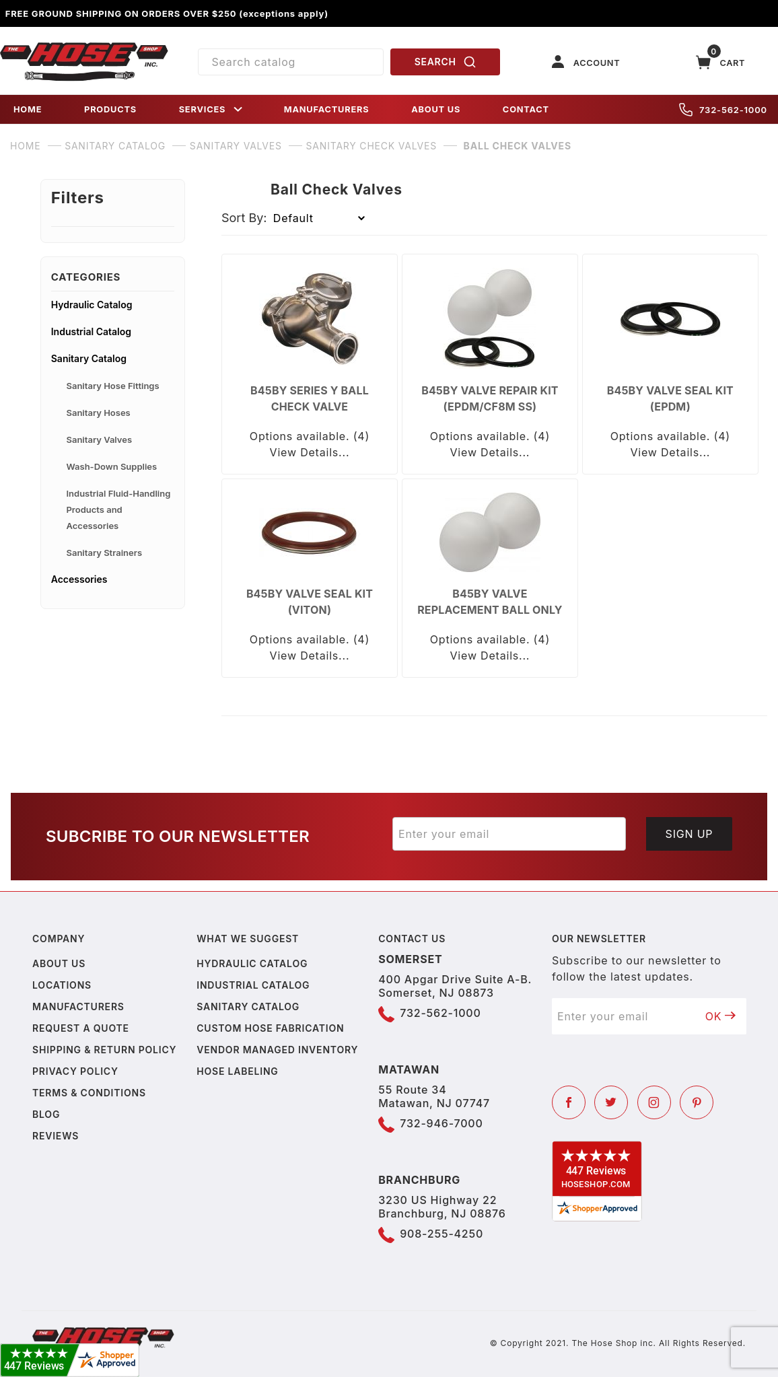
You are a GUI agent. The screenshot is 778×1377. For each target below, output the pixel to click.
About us (58, 963)
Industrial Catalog (91, 331)
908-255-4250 (441, 1233)
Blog (46, 1114)
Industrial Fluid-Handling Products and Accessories (118, 509)
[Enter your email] (509, 834)
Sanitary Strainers (104, 552)
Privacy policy (75, 1071)
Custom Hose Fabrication (270, 1028)
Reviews (55, 1135)
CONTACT (526, 109)
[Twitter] (611, 1102)
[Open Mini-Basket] (721, 62)
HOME (27, 109)
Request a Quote (80, 1028)
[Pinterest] (696, 1102)
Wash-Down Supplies (111, 466)
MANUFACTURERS (326, 109)
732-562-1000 (723, 109)
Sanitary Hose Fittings (112, 385)
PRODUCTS (110, 109)
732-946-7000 (441, 1123)
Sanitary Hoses (98, 412)
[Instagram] (654, 1102)
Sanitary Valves (99, 439)
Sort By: (244, 218)
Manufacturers (78, 1006)
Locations (62, 985)
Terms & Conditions (89, 1092)
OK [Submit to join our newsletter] (720, 1016)
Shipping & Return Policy (104, 1049)
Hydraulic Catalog (92, 304)
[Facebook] (569, 1102)
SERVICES (212, 109)
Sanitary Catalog (89, 358)
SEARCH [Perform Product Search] (445, 62)
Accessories (79, 579)
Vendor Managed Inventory (277, 1049)
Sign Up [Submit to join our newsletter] (689, 834)
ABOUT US (435, 109)
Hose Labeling (237, 1071)
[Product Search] (291, 61)
